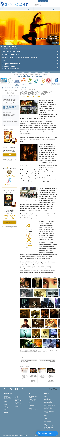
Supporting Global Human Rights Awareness (10, 96)
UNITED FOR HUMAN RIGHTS (19, 87)
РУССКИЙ (6, 407)
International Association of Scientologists (49, 412)
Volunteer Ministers (42, 9)
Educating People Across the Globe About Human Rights (9, 100)
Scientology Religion (47, 399)
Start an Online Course (48, 407)
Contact (30, 408)
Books (57, 9)
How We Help (3, 85)
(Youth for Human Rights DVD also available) (9, 160)
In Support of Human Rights (11, 64)
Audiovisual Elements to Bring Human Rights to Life (9, 112)
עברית (5, 404)
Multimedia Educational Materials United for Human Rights (10, 103)
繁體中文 (5, 409)
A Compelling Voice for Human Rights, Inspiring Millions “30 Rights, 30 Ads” (9, 107)
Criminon (24, 81)
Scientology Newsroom (48, 402)
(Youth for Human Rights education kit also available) (9, 227)
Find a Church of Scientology (34, 409)
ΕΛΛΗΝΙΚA (17, 404)
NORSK (16, 397)
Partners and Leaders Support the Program (10, 124)
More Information (32, 406)
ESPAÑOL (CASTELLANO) (18, 403)
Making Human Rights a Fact (11, 51)
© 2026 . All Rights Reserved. (15, 435)
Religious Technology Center (49, 405)
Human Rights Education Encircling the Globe (8, 118)
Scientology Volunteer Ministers (48, 409)
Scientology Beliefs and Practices (33, 397)
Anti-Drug (36, 81)
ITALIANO (16, 406)
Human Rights (42, 81)
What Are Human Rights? (10, 54)
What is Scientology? (25, 9)
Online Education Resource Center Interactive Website (9, 115)
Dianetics (45, 396)
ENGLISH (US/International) (7, 397)
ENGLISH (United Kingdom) (7, 399)
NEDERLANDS (7, 410)
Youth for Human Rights (48, 427)
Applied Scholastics (17, 82)
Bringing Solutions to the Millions (10, 121)
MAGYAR (16, 396)
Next (49, 72)
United (4, 60)
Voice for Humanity (32, 399)
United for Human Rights (48, 425)
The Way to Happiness (10, 81)
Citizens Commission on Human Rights (48, 429)
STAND (45, 415)
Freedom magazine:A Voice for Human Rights (10, 68)
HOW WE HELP (7, 87)
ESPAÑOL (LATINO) (18, 400)
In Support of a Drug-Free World (48, 424)
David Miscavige (47, 404)
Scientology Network (47, 398)
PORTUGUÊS (17, 407)
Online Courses (32, 405)
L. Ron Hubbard (8, 9)
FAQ (53, 9)
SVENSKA (17, 399)
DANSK (5, 401)
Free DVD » (9, 155)
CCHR (48, 81)
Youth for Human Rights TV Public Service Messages (19, 57)
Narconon (30, 81)
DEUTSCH (6, 412)
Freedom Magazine (47, 413)
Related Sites (43, 1)
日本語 (5, 406)
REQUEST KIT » (9, 222)
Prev (11, 72)
